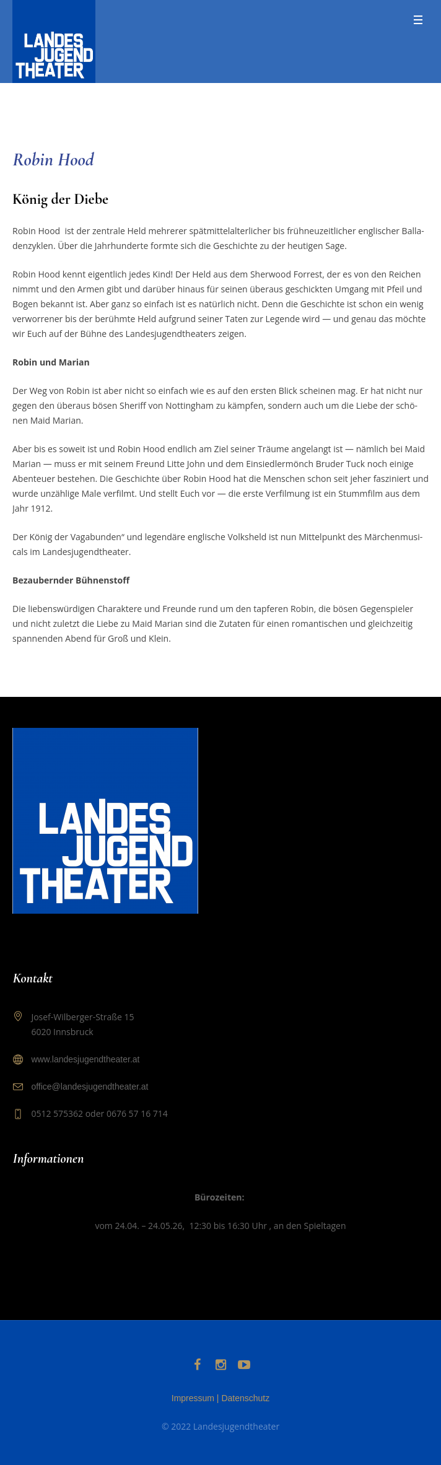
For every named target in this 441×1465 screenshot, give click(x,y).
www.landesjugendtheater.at (85, 1059)
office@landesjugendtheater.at (89, 1086)
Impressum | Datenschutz (220, 1398)
